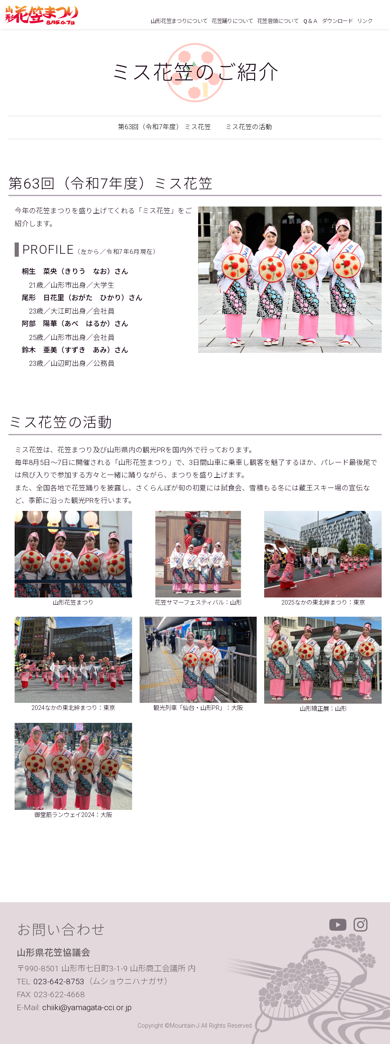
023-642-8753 (58, 981)
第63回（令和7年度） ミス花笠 (164, 127)
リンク (364, 21)
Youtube (338, 925)
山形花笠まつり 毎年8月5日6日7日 (41, 15)
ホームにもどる (381, 22)
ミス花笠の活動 (248, 127)
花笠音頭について (277, 21)
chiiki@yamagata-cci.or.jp (87, 1007)
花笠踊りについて (232, 21)
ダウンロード (337, 21)
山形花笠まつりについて (179, 21)
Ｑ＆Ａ (310, 21)
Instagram (361, 925)
